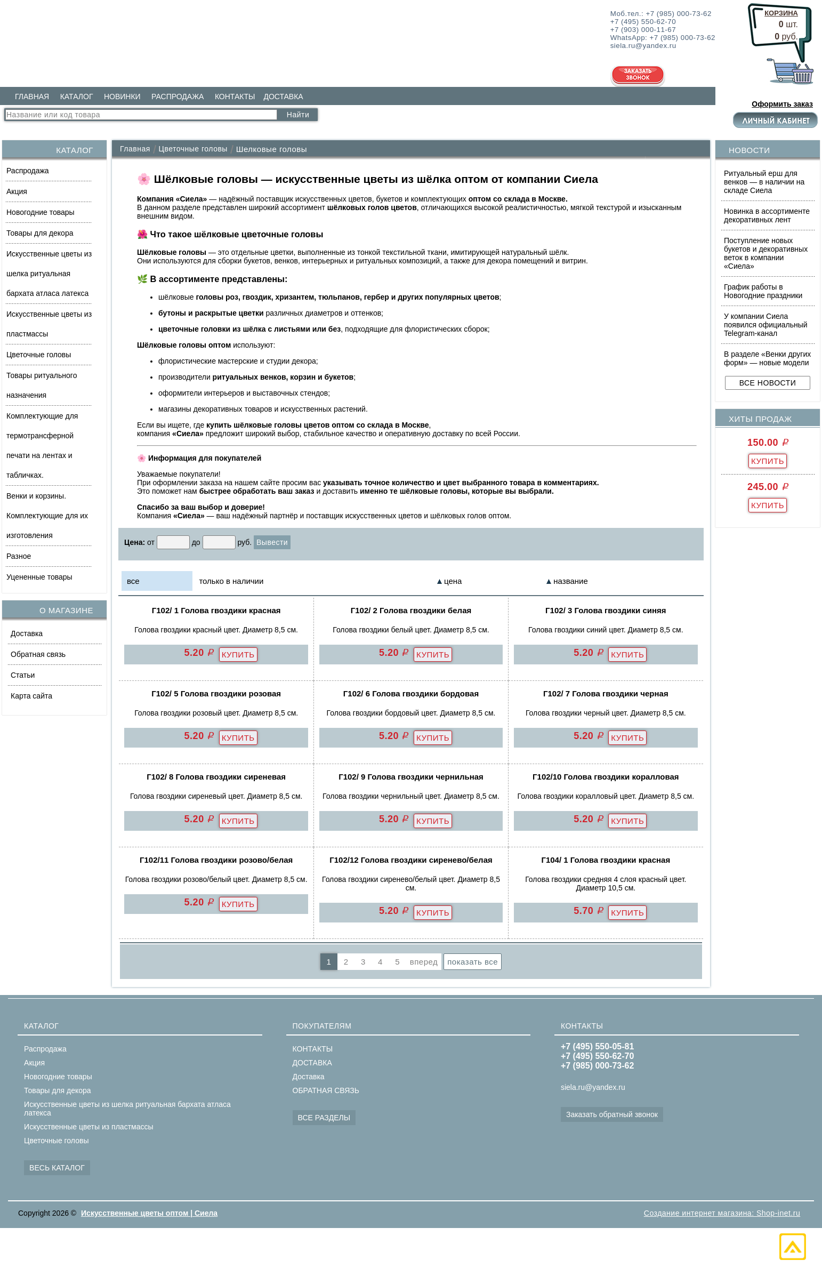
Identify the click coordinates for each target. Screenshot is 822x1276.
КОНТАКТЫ (235, 96)
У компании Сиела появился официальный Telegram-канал (766, 325)
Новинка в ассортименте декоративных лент (767, 215)
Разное (18, 556)
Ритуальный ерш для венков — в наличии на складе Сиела (764, 182)
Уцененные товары (39, 577)
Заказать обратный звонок (612, 1114)
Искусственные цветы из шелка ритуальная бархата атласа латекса (49, 274)
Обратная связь (38, 654)
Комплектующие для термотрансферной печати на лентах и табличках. (42, 445)
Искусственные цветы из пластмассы (49, 324)
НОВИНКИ (122, 96)
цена (453, 580)
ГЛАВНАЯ (32, 96)
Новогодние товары (40, 212)
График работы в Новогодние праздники (763, 291)
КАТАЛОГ (76, 96)
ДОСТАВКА (283, 96)
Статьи (23, 675)
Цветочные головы (38, 354)
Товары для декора (39, 233)
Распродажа (27, 170)
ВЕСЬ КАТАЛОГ (57, 1167)
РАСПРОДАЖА (177, 96)
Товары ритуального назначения (41, 385)
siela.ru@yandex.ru (593, 1087)
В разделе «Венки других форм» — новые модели (767, 358)
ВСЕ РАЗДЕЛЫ (324, 1117)
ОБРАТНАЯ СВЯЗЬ (326, 1090)
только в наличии (231, 580)
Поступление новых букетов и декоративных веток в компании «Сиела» (766, 253)
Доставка (27, 633)
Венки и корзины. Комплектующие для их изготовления (47, 516)
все (133, 580)
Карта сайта (31, 696)
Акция (16, 191)
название (570, 580)
